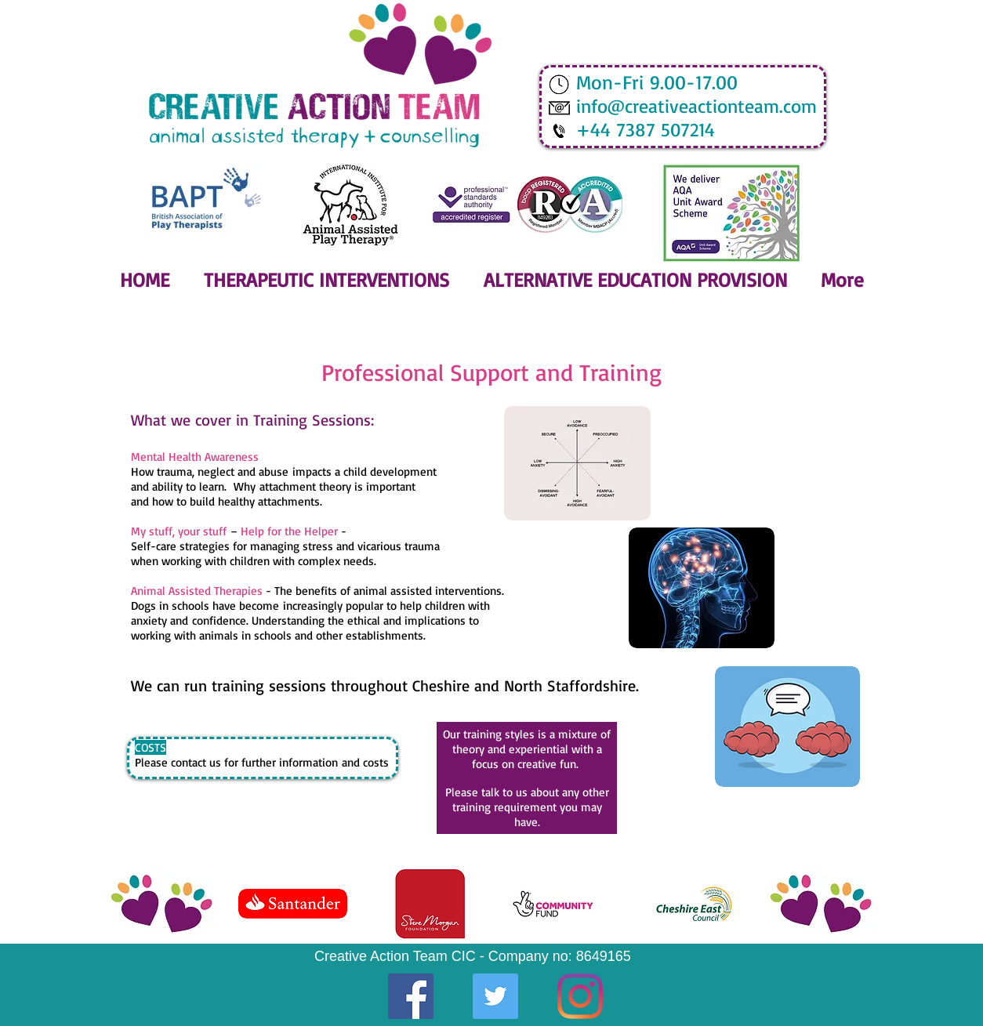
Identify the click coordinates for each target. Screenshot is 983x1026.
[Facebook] (410, 996)
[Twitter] (495, 996)
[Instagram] (580, 996)
